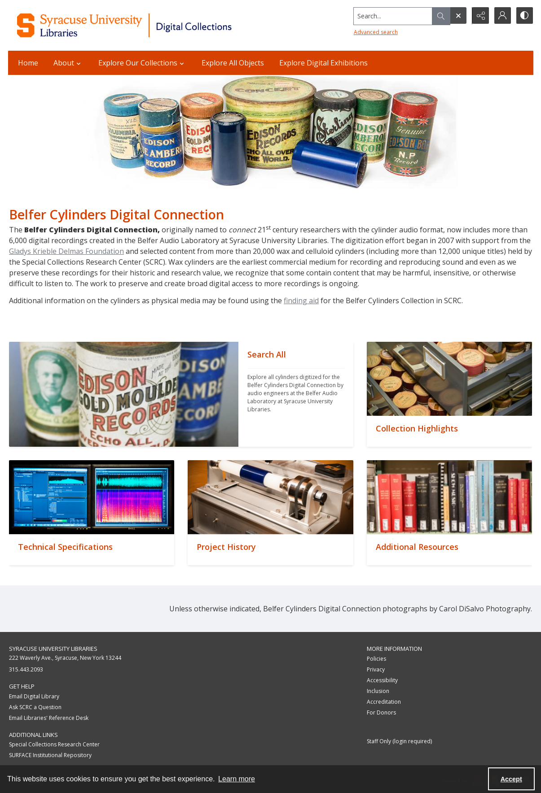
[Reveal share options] (479, 15)
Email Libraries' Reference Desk (48, 718)
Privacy (376, 669)
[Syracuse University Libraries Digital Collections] (150, 25)
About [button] (68, 62)
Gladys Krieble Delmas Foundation (66, 251)
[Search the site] (391, 15)
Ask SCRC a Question (35, 707)
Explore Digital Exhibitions (323, 63)
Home (28, 63)
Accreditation (384, 702)
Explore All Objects (233, 63)
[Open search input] (457, 15)
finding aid (301, 300)
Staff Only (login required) (399, 741)
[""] (295, 394)
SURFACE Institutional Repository (50, 755)
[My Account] (501, 15)
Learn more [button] (236, 779)
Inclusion (378, 691)
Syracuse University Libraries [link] (53, 649)
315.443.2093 (26, 669)
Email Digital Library (34, 696)
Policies (376, 658)
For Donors (381, 712)
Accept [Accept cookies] (511, 779)
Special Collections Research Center (54, 744)
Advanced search (374, 31)
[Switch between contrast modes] (524, 15)
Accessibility (382, 680)
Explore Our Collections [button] (142, 62)
